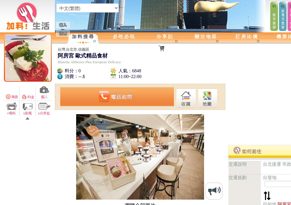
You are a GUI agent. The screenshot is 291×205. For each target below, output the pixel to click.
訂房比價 (247, 36)
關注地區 (206, 36)
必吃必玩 (124, 36)
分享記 (165, 36)
